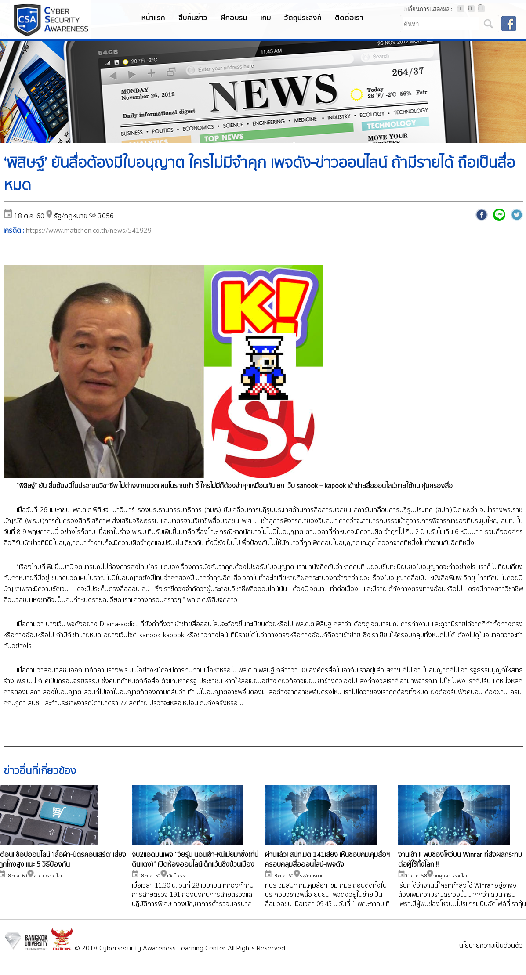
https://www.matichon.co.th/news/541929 (89, 231)
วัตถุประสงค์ (303, 18)
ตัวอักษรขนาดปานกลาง (471, 8)
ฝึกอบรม (234, 18)
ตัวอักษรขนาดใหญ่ (481, 8)
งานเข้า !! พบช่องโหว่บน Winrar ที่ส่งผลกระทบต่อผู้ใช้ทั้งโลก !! (460, 860)
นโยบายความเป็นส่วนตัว (491, 946)
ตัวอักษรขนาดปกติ (460, 8)
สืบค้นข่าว (192, 18)
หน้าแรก (153, 18)
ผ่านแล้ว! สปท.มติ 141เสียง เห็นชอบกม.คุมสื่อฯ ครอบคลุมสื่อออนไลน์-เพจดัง (327, 860)
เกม (266, 18)
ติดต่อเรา (349, 18)
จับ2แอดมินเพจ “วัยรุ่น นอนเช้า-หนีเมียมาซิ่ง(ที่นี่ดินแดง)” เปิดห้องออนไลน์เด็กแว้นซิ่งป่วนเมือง (195, 860)
